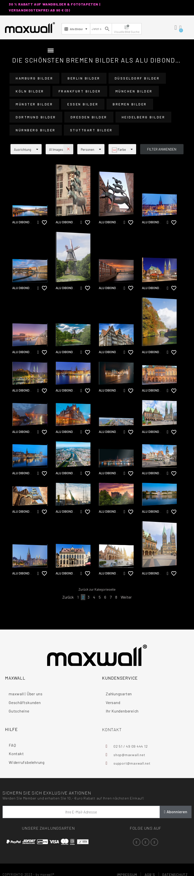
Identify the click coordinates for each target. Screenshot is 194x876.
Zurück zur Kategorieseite (97, 589)
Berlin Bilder (84, 78)
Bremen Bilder (130, 104)
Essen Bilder (82, 104)
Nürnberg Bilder (36, 130)
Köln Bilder (30, 91)
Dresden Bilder (89, 117)
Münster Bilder (34, 104)
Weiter (126, 597)
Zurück (68, 597)
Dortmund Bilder (36, 117)
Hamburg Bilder (34, 78)
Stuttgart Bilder (91, 130)
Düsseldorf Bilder (137, 78)
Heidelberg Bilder (143, 117)
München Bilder (134, 91)
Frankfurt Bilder (80, 91)
